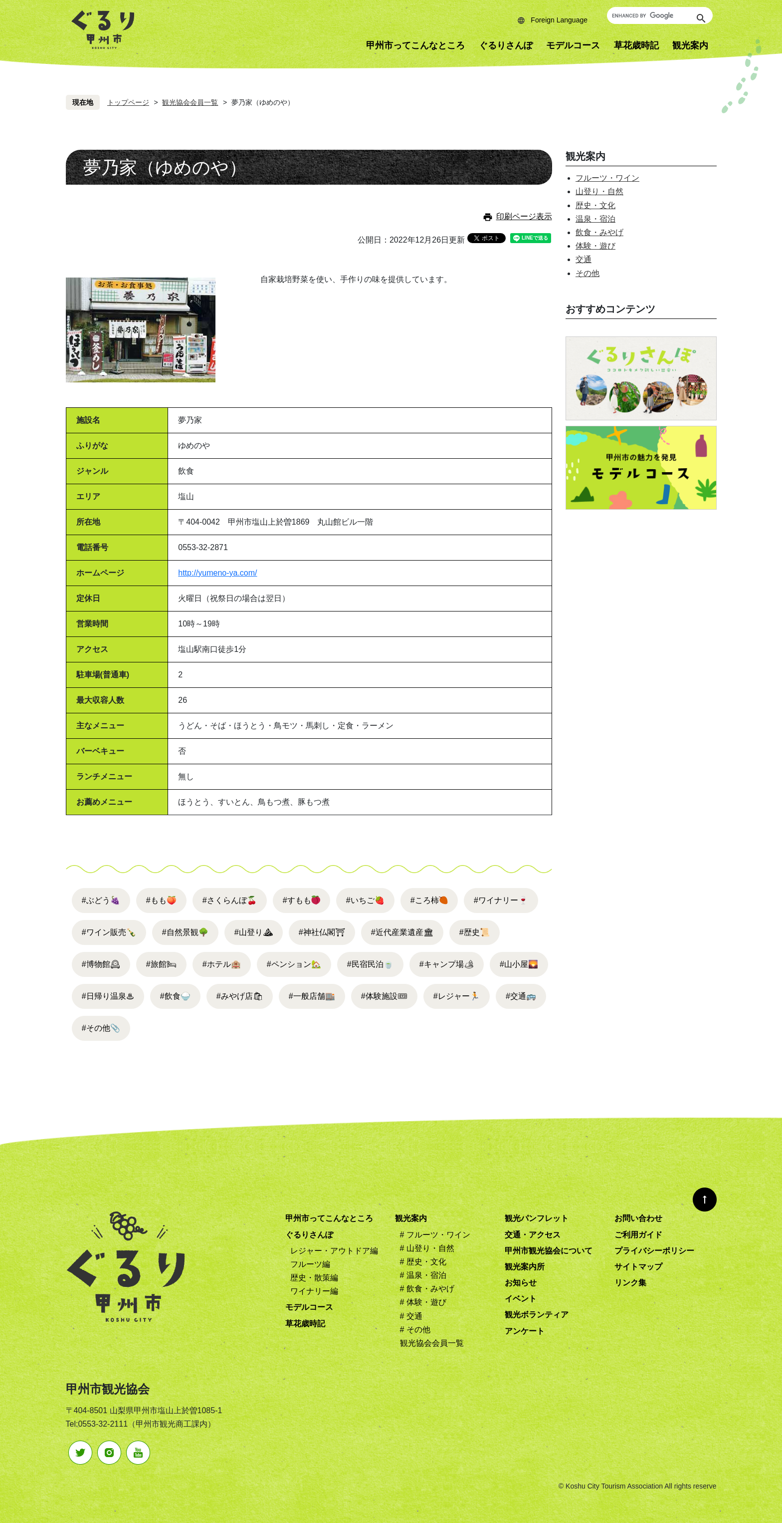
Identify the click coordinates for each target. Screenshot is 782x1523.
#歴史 (474, 932)
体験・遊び (595, 246)
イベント (521, 1298)
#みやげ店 (239, 996)
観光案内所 (525, 1266)
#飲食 (175, 996)
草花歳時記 (636, 45)
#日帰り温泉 (108, 996)
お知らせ (521, 1282)
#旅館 (161, 964)
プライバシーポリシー (654, 1250)
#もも (161, 900)
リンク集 (630, 1282)
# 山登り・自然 (427, 1248)
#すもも (297, 900)
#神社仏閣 (322, 932)
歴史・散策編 (314, 1277)
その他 (587, 273)
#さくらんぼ (229, 900)
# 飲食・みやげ (427, 1288)
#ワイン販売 (109, 932)
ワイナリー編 (314, 1291)
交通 (583, 259)
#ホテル (221, 964)
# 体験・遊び (423, 1302)
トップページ (128, 102)
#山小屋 (519, 964)
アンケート (525, 1331)
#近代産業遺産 (402, 932)
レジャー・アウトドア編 (334, 1250)
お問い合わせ (638, 1218)
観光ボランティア (537, 1314)
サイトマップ (638, 1266)
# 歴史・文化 (423, 1261)
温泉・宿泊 (595, 219)
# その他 (415, 1329)
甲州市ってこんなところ (415, 45)
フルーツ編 (310, 1264)
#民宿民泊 (370, 964)
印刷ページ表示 (524, 216)
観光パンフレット (537, 1218)
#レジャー (456, 996)
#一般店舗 (312, 996)
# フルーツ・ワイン (435, 1234)
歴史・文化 (595, 205)
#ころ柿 (424, 900)
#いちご (365, 900)
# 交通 (411, 1316)
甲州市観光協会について (548, 1250)
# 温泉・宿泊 (423, 1275)
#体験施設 (384, 996)
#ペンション (294, 964)
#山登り (253, 932)
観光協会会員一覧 (190, 102)
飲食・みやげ (599, 232)
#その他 (101, 1028)
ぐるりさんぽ (506, 45)
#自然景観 (185, 932)
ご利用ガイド (638, 1234)
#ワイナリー (501, 900)
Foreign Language (559, 20)
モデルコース (573, 45)
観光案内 (690, 45)
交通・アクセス (533, 1234)
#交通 (521, 996)
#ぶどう (101, 900)
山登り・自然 (599, 191)
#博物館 (101, 964)
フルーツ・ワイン (607, 178)
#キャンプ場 (446, 964)
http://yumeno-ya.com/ (217, 573)
